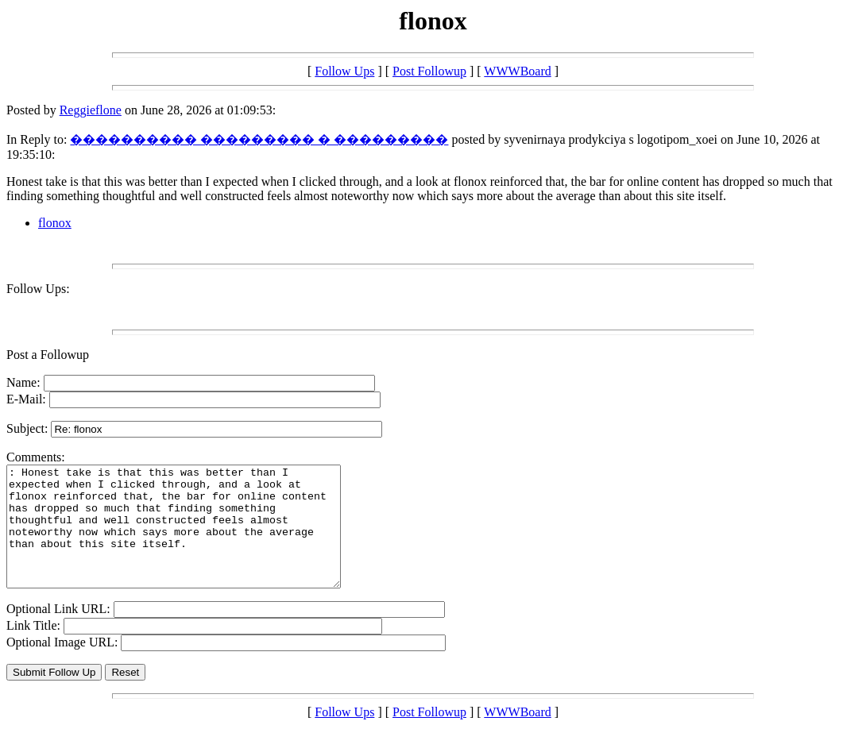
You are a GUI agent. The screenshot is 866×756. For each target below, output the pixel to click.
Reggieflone (91, 110)
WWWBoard (517, 71)
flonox (55, 223)
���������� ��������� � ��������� (259, 139)
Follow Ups (344, 71)
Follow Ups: (38, 288)
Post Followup (429, 71)
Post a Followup (47, 354)
